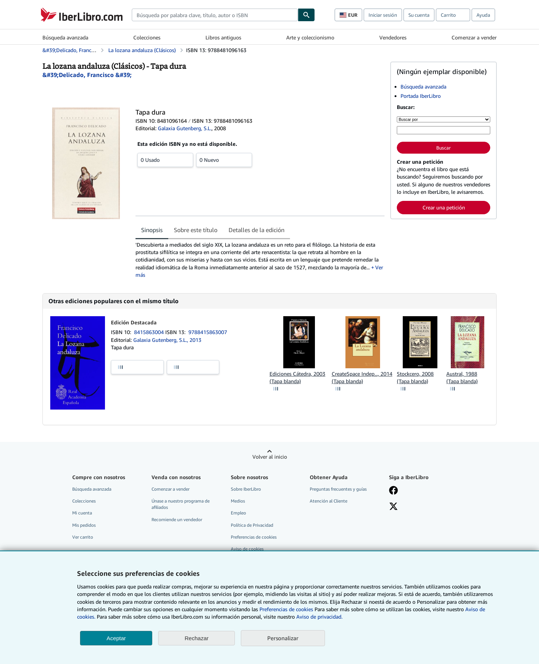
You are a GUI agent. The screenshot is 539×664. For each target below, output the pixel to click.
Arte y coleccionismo (310, 37)
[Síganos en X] (393, 507)
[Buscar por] (443, 119)
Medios (238, 501)
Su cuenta (419, 15)
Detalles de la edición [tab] (256, 230)
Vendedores (392, 37)
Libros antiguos (223, 37)
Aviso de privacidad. (319, 616)
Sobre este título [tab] (195, 230)
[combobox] (215, 15)
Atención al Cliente (328, 501)
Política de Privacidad (252, 525)
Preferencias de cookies (286, 609)
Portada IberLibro (421, 96)
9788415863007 (207, 332)
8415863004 (149, 332)
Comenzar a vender (474, 37)
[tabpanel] (260, 260)
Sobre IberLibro (246, 489)
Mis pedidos (84, 525)
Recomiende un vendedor (177, 519)
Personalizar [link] (283, 638)
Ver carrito (82, 537)
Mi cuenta (82, 513)
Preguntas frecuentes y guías (338, 489)
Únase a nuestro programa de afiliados (181, 504)
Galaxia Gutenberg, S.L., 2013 (167, 340)
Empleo (238, 513)
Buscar (443, 148)
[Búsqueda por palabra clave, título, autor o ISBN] (443, 130)
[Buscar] (306, 15)
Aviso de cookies (247, 549)
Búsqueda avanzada (65, 37)
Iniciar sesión (383, 15)
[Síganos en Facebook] (393, 491)
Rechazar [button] (196, 638)
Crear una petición (443, 207)
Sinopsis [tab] (152, 230)
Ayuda (483, 15)
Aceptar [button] (116, 638)
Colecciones (146, 37)
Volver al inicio (269, 456)
